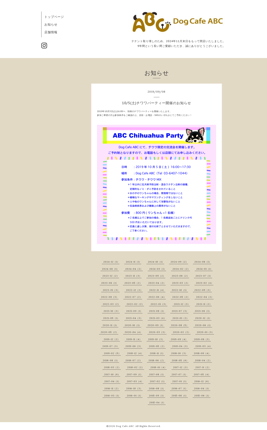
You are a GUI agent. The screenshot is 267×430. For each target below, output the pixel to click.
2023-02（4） (204, 282)
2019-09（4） (179, 339)
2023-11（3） (133, 275)
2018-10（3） (179, 353)
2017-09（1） (135, 374)
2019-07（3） (110, 346)
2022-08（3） (110, 296)
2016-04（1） (202, 388)
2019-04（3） (180, 346)
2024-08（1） (202, 261)
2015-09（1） (157, 395)
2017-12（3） (181, 367)
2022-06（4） (157, 296)
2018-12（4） (135, 353)
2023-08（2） (180, 275)
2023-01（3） (111, 290)
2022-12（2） (134, 290)
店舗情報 (50, 32)
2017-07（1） (179, 374)
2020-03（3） (158, 332)
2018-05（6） (180, 360)
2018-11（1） (157, 353)
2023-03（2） (181, 282)
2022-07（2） (133, 296)
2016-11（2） (112, 388)
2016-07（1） (180, 388)
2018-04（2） (203, 360)
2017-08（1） (157, 374)
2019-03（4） (203, 346)
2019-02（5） (112, 353)
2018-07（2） (133, 360)
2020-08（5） (180, 325)
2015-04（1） (157, 402)
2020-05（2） (109, 332)
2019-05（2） (157, 346)
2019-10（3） (156, 339)
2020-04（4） (133, 332)
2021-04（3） (134, 318)
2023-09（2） (156, 275)
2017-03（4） (135, 381)
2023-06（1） (109, 282)
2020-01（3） (205, 332)
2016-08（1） (157, 388)
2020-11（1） (110, 325)
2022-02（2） (135, 304)
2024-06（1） (110, 268)
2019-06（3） (133, 346)
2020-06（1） (203, 325)
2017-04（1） (112, 381)
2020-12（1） (203, 318)
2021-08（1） (157, 310)
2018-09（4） (202, 353)
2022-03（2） (111, 304)
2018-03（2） (112, 367)
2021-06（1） (203, 310)
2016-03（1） (112, 395)
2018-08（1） (111, 360)
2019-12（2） (112, 339)
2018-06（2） (156, 360)
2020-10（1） (133, 325)
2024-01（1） (204, 268)
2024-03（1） (157, 268)
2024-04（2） (134, 268)
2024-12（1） (111, 261)
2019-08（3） (202, 339)
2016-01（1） (135, 395)
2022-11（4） (157, 290)
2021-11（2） (204, 304)
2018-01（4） (158, 367)
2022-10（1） (180, 290)
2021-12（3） (182, 304)
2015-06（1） (202, 395)
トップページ (54, 17)
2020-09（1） (156, 325)
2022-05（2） (181, 296)
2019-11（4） (134, 339)
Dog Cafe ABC (125, 426)
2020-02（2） (182, 332)
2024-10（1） (156, 261)
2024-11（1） (133, 261)
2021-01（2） (180, 318)
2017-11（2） (203, 367)
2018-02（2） (135, 367)
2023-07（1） (204, 275)
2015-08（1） (180, 395)
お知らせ (50, 24)
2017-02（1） (158, 381)
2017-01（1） (180, 381)
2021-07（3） (180, 310)
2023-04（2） (157, 282)
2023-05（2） (133, 282)
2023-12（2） (110, 275)
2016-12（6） (202, 381)
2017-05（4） (202, 374)
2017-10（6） (112, 374)
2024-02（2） (181, 268)
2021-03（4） (157, 318)
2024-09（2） (179, 261)
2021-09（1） (134, 310)
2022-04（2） (205, 296)
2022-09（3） (203, 290)
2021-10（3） (112, 310)
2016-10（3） (134, 388)
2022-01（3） (159, 304)
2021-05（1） (111, 318)
